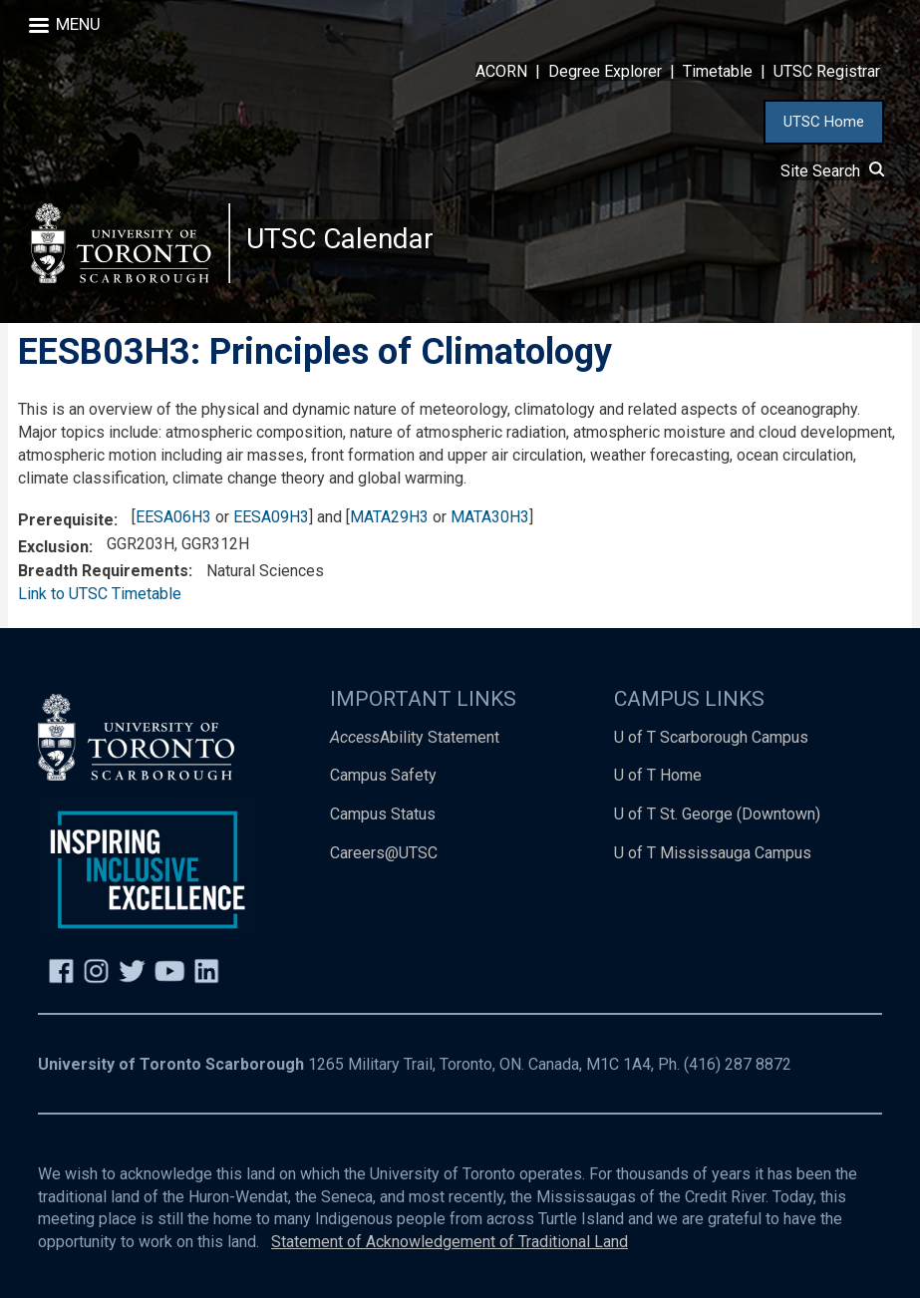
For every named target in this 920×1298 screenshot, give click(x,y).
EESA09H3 (271, 516)
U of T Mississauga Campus (712, 853)
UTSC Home (823, 122)
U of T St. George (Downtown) (717, 815)
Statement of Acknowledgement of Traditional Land (449, 1242)
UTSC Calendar (340, 238)
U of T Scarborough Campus (711, 737)
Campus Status (383, 815)
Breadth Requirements (103, 570)
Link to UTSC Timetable (99, 593)
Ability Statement (414, 737)
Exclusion (53, 546)
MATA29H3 (389, 516)
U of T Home (658, 776)
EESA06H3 (173, 516)
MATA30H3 (490, 516)
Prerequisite (66, 519)
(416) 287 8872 (737, 1064)
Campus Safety (383, 776)
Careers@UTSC (384, 853)
